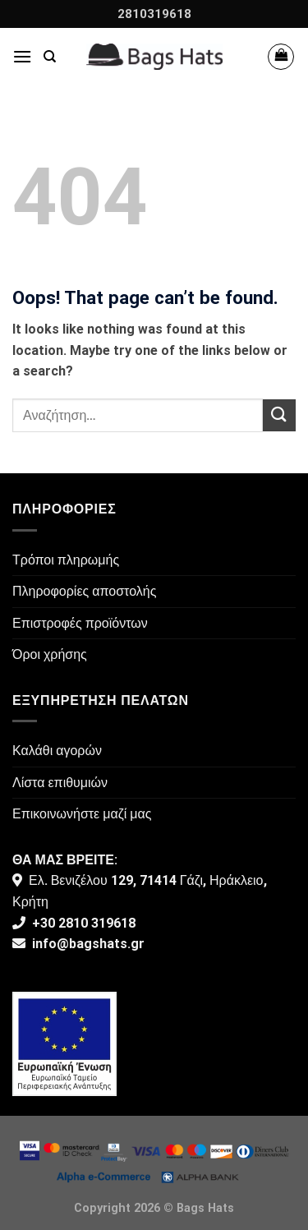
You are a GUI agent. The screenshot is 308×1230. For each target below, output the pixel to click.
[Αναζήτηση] (50, 56)
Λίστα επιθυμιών (60, 782)
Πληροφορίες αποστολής (84, 591)
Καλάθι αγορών (57, 750)
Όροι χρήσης (49, 654)
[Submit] (279, 415)
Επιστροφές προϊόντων (80, 623)
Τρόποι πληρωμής (65, 560)
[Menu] (22, 56)
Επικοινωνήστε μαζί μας (82, 814)
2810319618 (154, 14)
